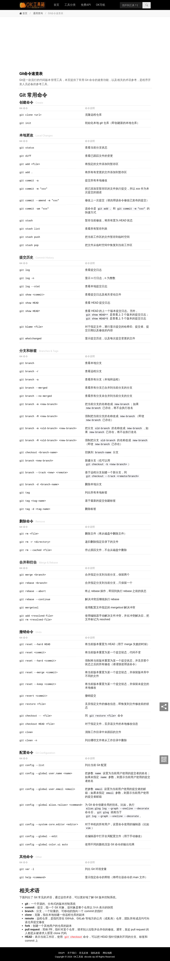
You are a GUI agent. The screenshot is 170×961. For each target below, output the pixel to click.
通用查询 (38, 13)
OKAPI (61, 953)
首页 (56, 4)
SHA (96, 907)
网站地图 (107, 953)
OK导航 (100, 4)
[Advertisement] (85, 43)
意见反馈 (83, 953)
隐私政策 (95, 953)
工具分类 (70, 4)
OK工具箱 (78, 956)
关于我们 (71, 953)
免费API (86, 4)
